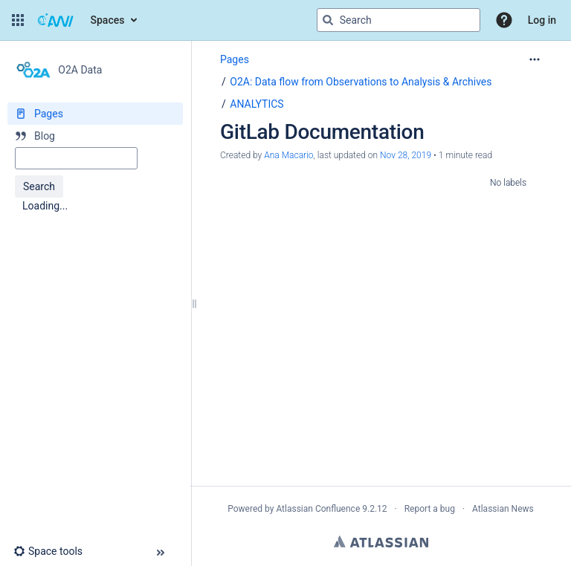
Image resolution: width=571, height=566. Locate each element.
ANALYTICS (256, 104)
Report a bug (429, 509)
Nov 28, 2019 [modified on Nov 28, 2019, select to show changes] (405, 155)
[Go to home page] (55, 20)
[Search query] (398, 20)
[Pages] (95, 114)
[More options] (534, 59)
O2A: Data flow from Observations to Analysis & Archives (360, 82)
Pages (234, 59)
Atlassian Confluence (318, 509)
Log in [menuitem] (542, 20)
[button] (17, 20)
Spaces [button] (108, 20)
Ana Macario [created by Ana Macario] (288, 155)
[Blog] (95, 136)
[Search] (328, 20)
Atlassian (381, 541)
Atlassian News (503, 509)
